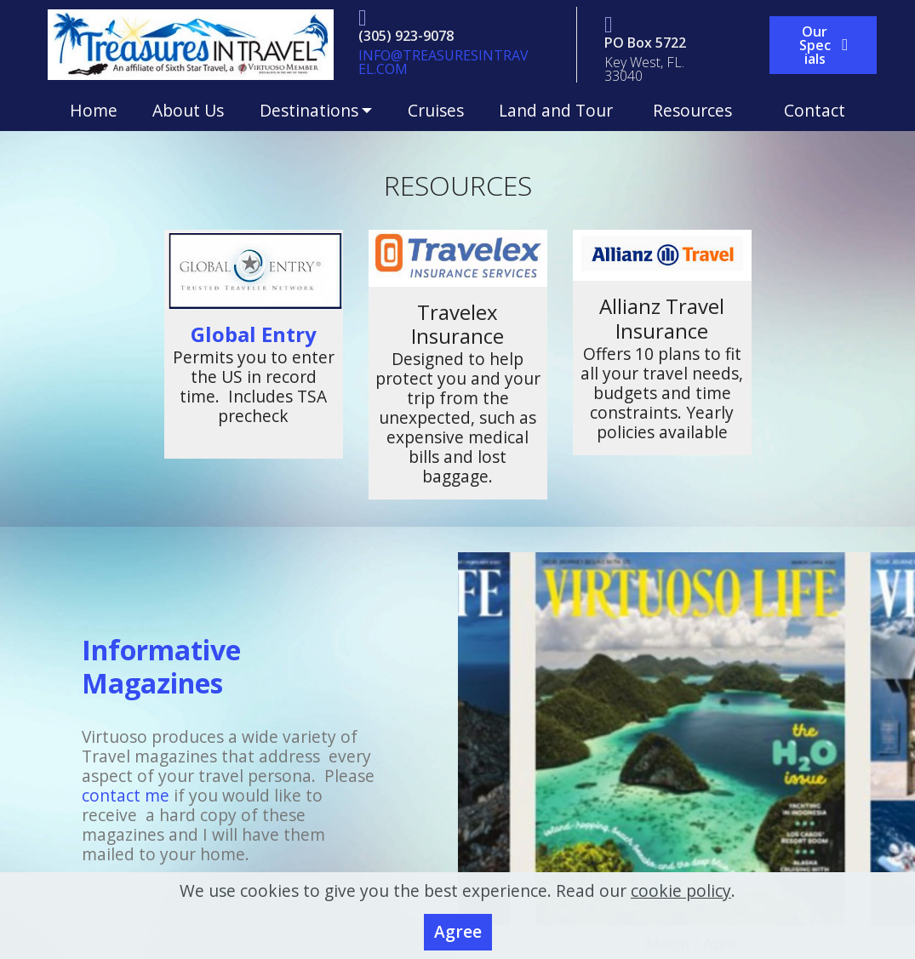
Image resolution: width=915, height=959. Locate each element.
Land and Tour (558, 110)
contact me (125, 795)
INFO (374, 55)
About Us (188, 110)
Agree (458, 936)
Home (93, 110)
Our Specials (823, 45)
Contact (814, 110)
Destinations (309, 110)
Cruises (436, 110)
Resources (701, 110)
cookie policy (681, 894)
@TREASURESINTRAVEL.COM (443, 62)
